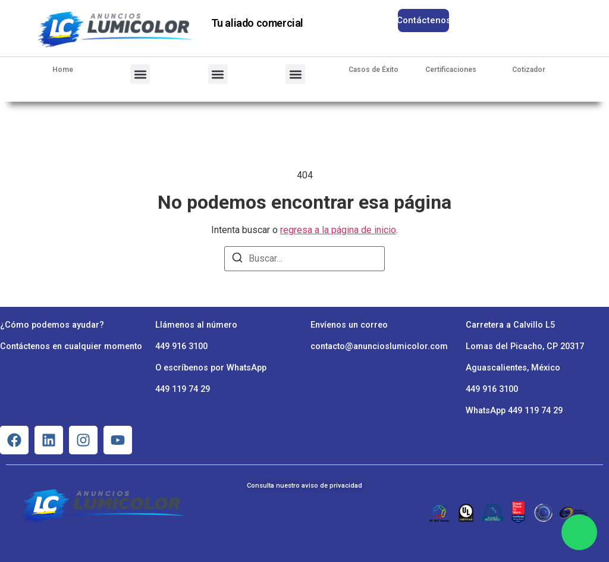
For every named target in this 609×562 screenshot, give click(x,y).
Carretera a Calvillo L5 (510, 325)
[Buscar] (237, 259)
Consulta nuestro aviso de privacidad (304, 485)
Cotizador (528, 69)
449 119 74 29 (182, 389)
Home (62, 69)
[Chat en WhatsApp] (579, 532)
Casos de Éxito (373, 69)
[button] (140, 74)
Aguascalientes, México (513, 368)
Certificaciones (450, 69)
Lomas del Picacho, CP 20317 (525, 346)
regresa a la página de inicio (338, 230)
